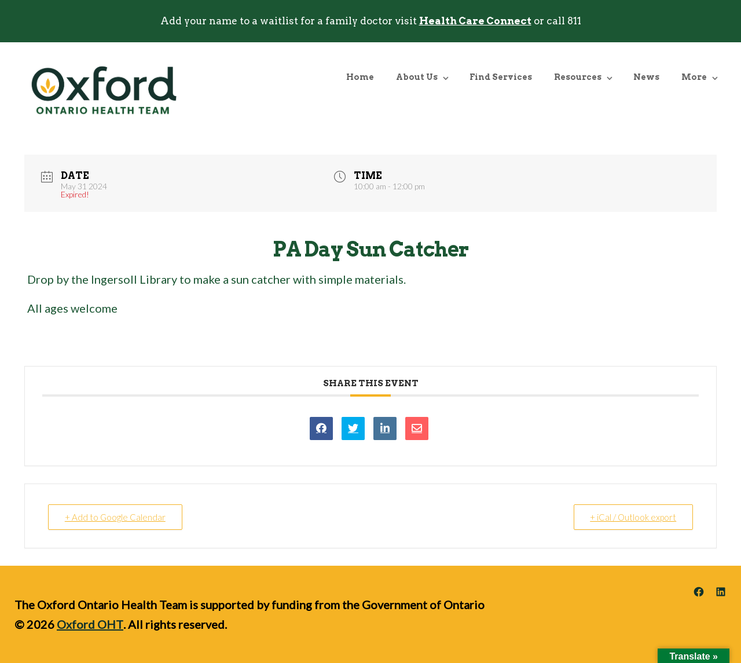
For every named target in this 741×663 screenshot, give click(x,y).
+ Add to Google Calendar (115, 517)
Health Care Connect (475, 21)
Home (360, 77)
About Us (417, 77)
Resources (577, 77)
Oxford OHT (90, 624)
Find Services (500, 77)
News (646, 77)
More (694, 77)
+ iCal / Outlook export (633, 517)
